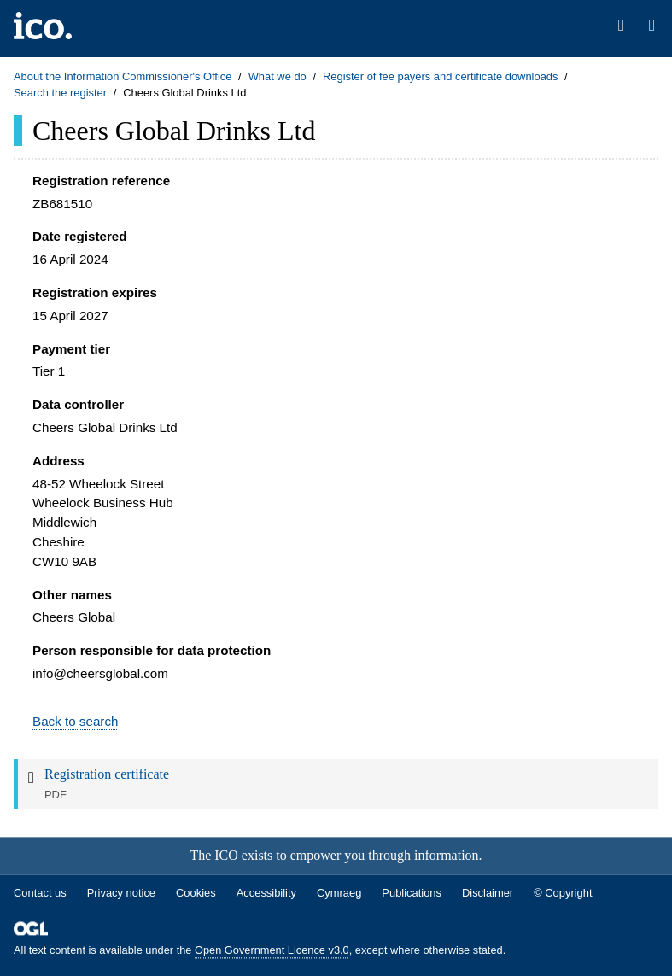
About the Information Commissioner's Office (122, 76)
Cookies (196, 892)
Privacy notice (121, 892)
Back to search (75, 721)
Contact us (40, 892)
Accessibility (266, 892)
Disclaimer (487, 892)
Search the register (60, 92)
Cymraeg (339, 892)
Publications (411, 892)
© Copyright (563, 892)
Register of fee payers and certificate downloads (440, 76)
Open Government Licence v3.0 (272, 950)
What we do (277, 76)
